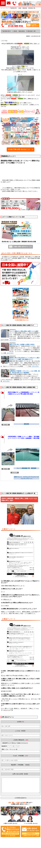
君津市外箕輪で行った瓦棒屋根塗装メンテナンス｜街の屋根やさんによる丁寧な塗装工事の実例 (23, 393)
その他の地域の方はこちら (22, 320)
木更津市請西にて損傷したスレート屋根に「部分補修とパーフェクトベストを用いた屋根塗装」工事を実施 (23, 437)
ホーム (2, 8)
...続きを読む (12, 340)
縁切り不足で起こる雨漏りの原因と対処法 (21, 344)
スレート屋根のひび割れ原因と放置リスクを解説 (23, 331)
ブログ (7, 8)
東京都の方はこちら (21, 298)
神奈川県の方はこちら (21, 309)
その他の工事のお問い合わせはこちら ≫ (20, 149)
